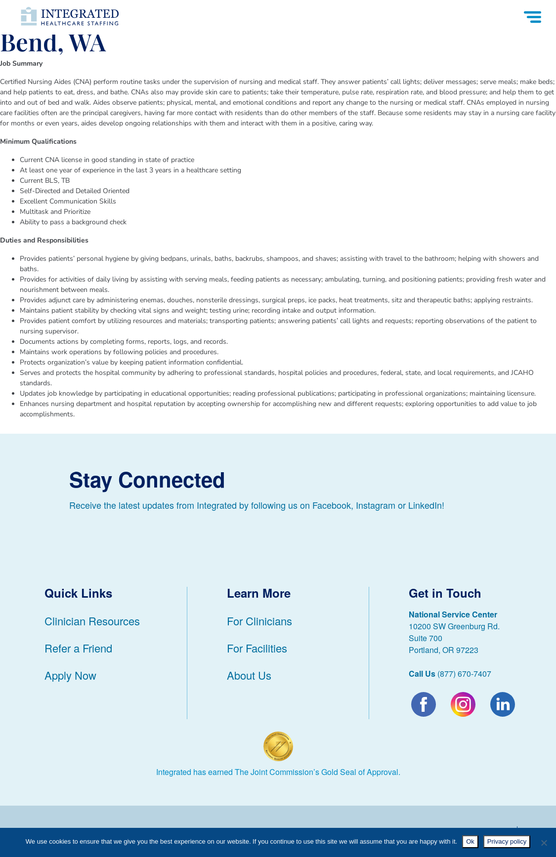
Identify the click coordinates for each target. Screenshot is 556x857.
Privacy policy (506, 841)
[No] (544, 843)
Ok (470, 841)
